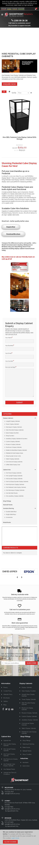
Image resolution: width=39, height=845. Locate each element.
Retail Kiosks (7, 522)
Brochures (6, 698)
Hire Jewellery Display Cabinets (14, 496)
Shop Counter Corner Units (13, 456)
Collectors (21, 8)
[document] (19, 837)
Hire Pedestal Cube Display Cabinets (16, 487)
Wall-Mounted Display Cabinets (15, 430)
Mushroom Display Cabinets (14, 447)
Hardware (25, 762)
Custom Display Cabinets (13, 441)
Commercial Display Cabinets (14, 461)
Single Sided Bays (11, 514)
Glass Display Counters (12, 433)
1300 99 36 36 (21, 20)
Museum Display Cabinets (13, 444)
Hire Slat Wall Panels (12, 493)
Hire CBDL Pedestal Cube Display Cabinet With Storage (19, 138)
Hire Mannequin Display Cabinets (15, 490)
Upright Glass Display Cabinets (28, 695)
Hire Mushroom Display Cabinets (15, 484)
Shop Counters (10, 435)
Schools (9, 8)
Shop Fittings (7, 501)
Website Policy (8, 694)
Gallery (5, 701)
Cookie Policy (7, 691)
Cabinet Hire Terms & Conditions (9, 773)
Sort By (14, 93)
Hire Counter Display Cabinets (14, 478)
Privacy (5, 687)
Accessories (9, 517)
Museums (14, 8)
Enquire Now (9, 84)
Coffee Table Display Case (13, 464)
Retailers (3, 8)
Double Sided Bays (11, 511)
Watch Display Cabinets (12, 459)
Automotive (26, 766)
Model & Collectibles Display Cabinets (16, 450)
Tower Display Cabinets (12, 424)
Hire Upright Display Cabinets (14, 475)
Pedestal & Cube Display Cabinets (29, 732)
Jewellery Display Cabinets (30, 720)
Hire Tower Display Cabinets (13, 473)
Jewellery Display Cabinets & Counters (16, 438)
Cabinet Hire (7, 469)
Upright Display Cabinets (13, 421)
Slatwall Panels (8, 504)
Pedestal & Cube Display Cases (14, 453)
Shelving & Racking (28, 744)
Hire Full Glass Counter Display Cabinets (17, 481)
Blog (4, 705)
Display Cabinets (8, 418)
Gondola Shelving (8, 508)
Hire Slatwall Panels (9, 769)
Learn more (15, 838)
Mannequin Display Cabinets (14, 427)
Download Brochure (13, 234)
